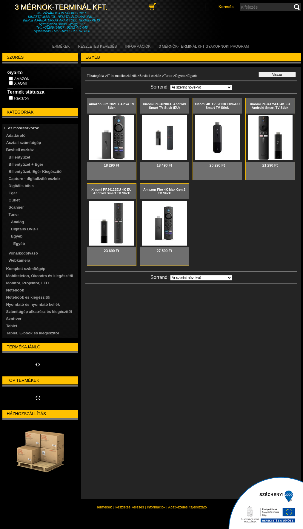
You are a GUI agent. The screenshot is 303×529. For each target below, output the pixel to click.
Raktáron (21, 98)
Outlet (14, 200)
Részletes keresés (129, 507)
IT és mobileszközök (121, 75)
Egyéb (19, 243)
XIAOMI (20, 83)
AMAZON (22, 79)
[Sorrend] (201, 87)
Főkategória (95, 75)
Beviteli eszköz (150, 75)
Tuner (168, 75)
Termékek (104, 507)
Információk (156, 507)
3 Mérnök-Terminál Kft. (62, 7)
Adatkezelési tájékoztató (187, 507)
